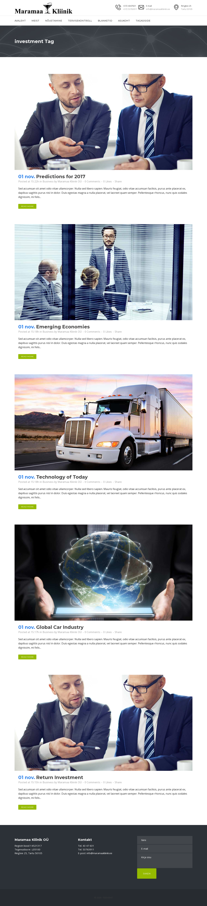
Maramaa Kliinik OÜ (70, 181)
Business (48, 181)
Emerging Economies (63, 327)
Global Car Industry (59, 627)
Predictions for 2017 (60, 176)
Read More (27, 206)
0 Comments (92, 181)
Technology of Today (62, 477)
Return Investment (59, 777)
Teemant (108, 897)
